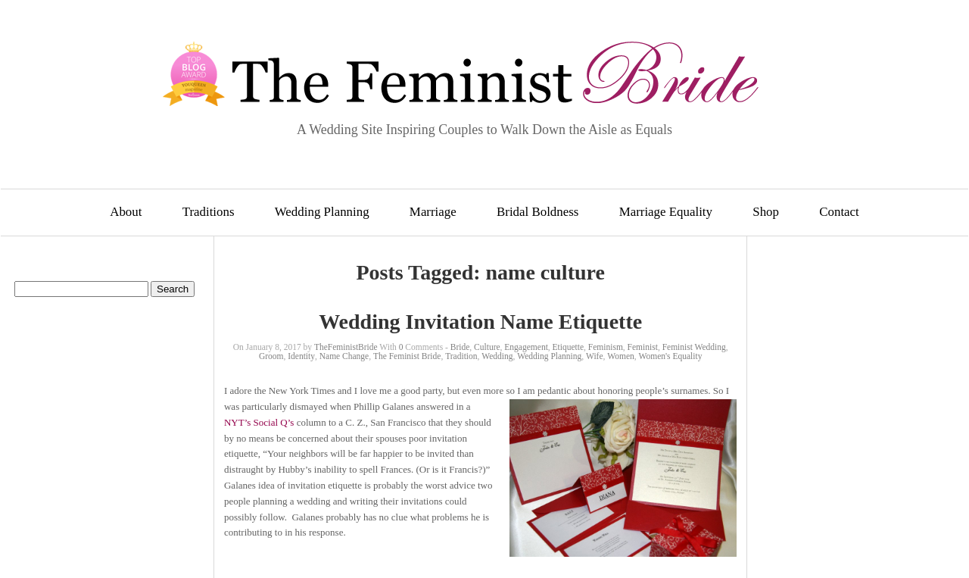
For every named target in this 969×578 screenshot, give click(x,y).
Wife (594, 356)
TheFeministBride (346, 346)
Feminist (643, 346)
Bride (460, 346)
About (126, 212)
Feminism (605, 346)
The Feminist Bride (407, 356)
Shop (765, 212)
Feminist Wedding (694, 346)
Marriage (433, 212)
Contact (839, 212)
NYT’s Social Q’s (259, 422)
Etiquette (568, 346)
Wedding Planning (322, 212)
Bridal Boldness (537, 212)
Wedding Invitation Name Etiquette (480, 321)
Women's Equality (671, 356)
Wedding (497, 356)
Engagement (525, 346)
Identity (301, 356)
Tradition (461, 356)
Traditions (208, 212)
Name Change (344, 356)
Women (620, 356)
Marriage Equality (665, 212)
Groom (271, 356)
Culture (487, 346)
